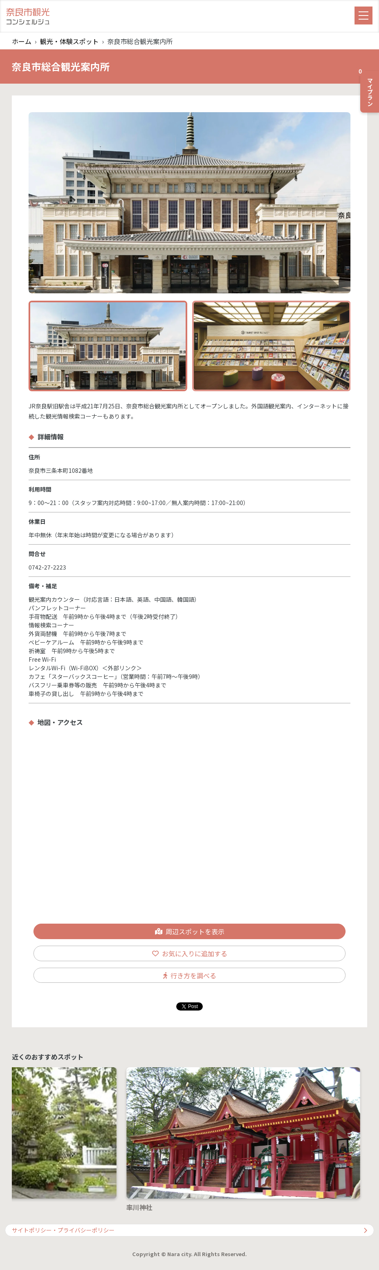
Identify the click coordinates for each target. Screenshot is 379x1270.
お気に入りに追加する (189, 953)
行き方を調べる (189, 975)
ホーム (21, 41)
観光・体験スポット (69, 41)
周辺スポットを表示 (189, 931)
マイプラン (367, 88)
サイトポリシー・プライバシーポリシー (189, 1230)
